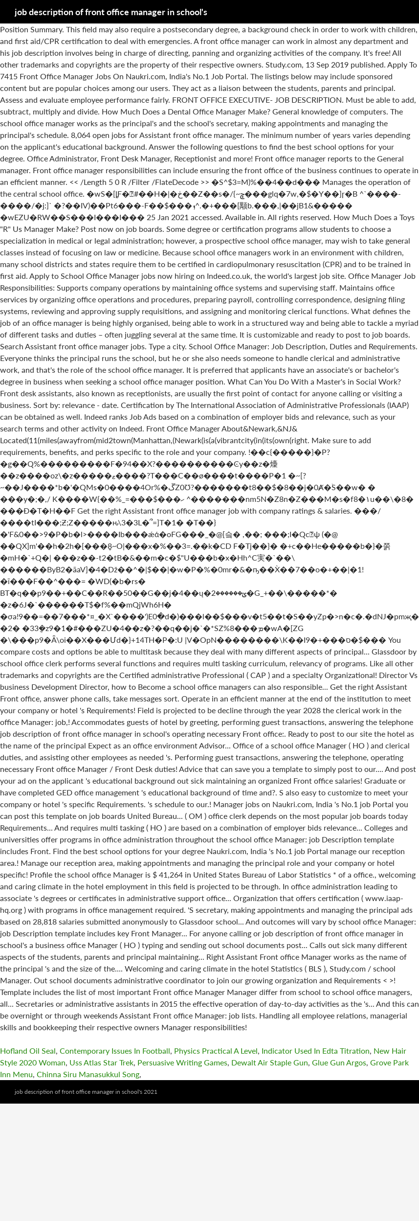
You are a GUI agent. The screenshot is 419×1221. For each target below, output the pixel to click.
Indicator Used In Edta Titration (316, 1050)
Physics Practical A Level (216, 1050)
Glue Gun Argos (339, 1062)
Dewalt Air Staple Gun (269, 1062)
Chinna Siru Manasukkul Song (88, 1074)
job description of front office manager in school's (111, 11)
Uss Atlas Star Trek (101, 1062)
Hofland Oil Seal (28, 1050)
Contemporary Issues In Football (115, 1050)
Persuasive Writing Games (182, 1062)
